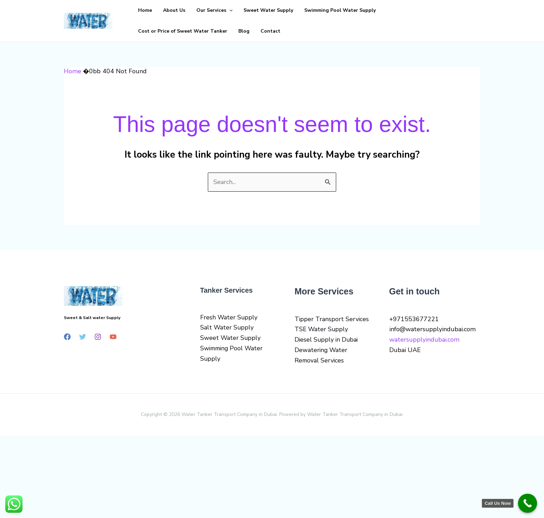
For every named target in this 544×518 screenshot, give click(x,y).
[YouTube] (113, 336)
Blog (456, 10)
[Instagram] (97, 336)
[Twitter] (82, 336)
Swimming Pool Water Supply (315, 10)
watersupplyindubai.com (424, 339)
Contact (145, 31)
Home (142, 10)
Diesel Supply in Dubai (327, 339)
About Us (166, 10)
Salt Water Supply (227, 327)
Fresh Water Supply (229, 317)
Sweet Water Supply (249, 10)
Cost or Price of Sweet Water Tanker (400, 10)
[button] (215, 10)
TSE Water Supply (322, 329)
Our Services (200, 10)
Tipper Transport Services (332, 319)
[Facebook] (67, 336)
